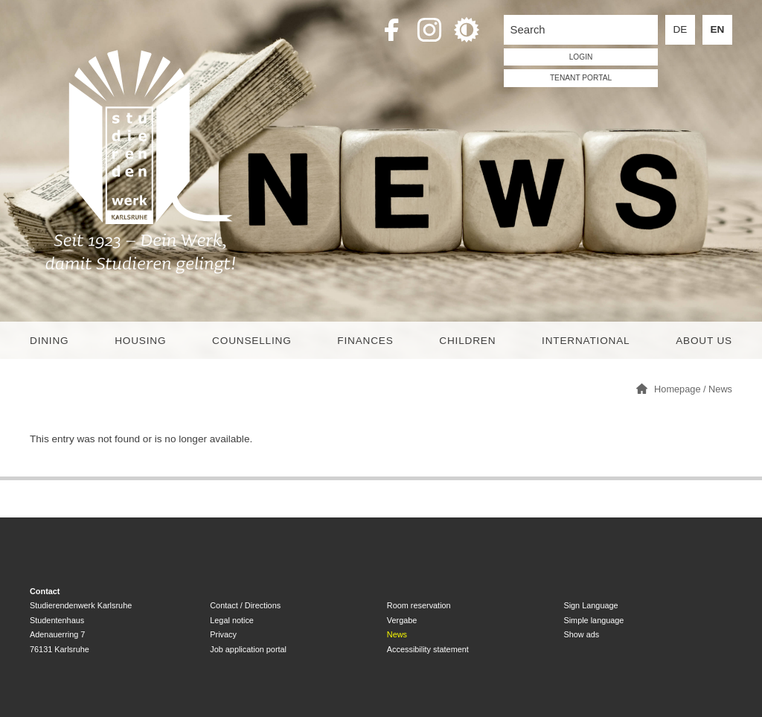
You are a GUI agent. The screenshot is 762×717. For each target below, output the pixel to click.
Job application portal (248, 649)
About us (704, 340)
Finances (365, 340)
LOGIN (581, 57)
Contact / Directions (245, 605)
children (467, 340)
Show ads (581, 634)
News (720, 389)
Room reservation (419, 605)
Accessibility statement (428, 649)
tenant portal (581, 78)
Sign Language (590, 605)
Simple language (593, 620)
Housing (140, 340)
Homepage (677, 389)
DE (680, 29)
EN (718, 29)
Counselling (251, 340)
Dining (49, 340)
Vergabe (402, 620)
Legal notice (232, 620)
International (586, 340)
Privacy (223, 634)
